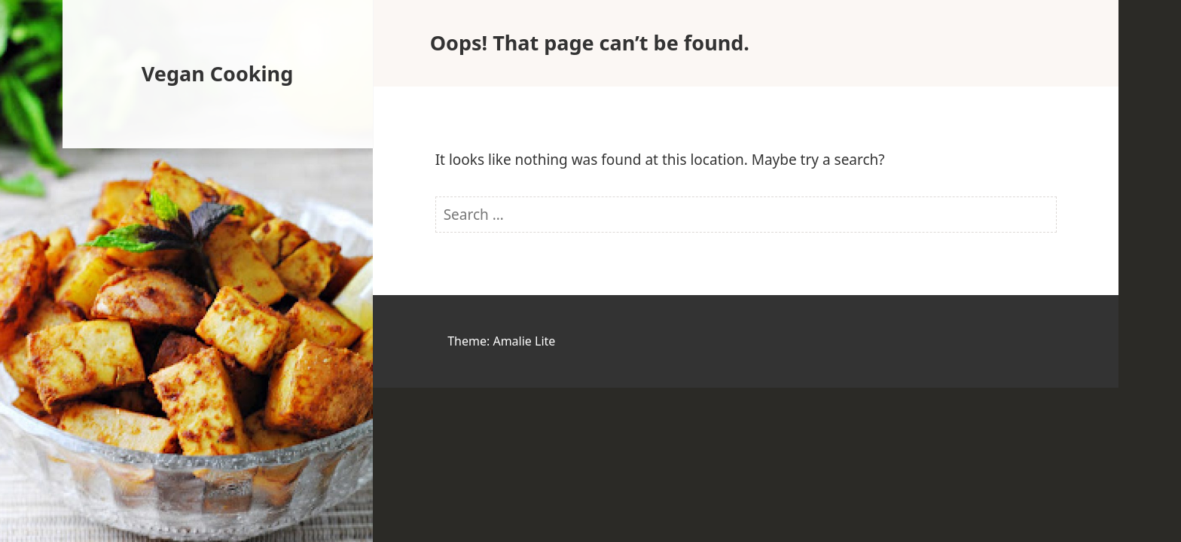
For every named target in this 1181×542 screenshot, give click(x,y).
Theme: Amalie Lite (501, 341)
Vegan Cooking (217, 73)
